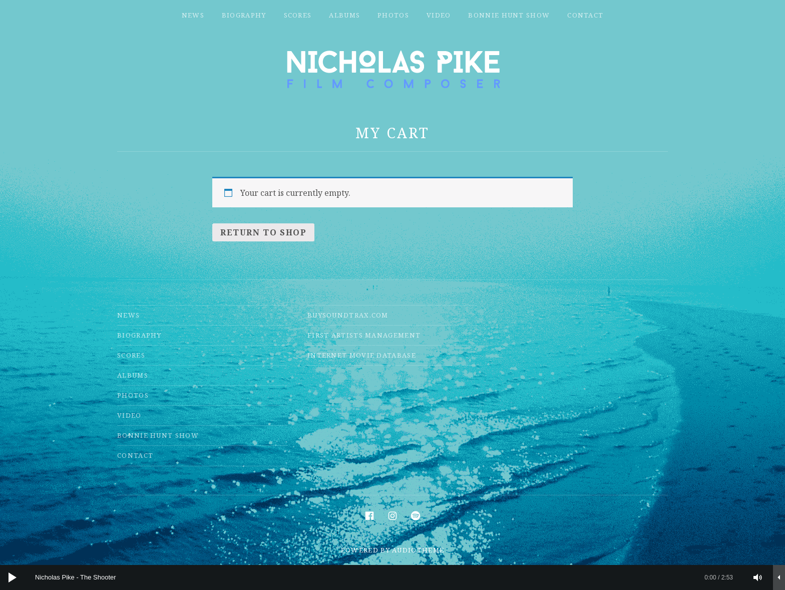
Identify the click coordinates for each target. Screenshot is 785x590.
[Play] (13, 577)
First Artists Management (364, 335)
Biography (244, 15)
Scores (298, 15)
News (193, 15)
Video (439, 15)
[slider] (384, 577)
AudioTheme (418, 549)
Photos (393, 15)
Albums (344, 15)
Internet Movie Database (361, 355)
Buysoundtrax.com (347, 315)
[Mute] (758, 577)
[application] (392, 577)
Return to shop (263, 232)
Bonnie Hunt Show (509, 15)
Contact (585, 15)
